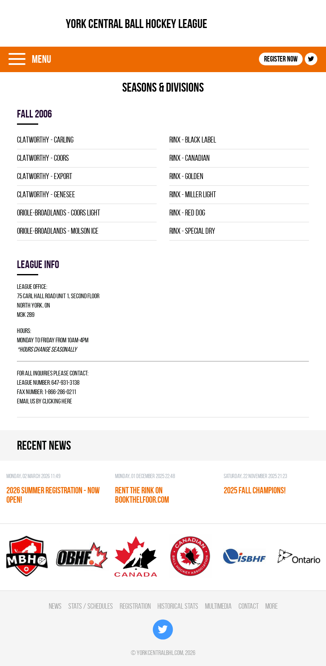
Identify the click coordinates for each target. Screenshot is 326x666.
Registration (135, 606)
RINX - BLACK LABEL (192, 139)
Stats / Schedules (90, 606)
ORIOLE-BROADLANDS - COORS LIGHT (58, 212)
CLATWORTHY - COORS (43, 158)
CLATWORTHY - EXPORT (44, 176)
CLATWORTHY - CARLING (45, 139)
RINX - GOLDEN (186, 176)
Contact (249, 606)
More (271, 606)
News (55, 606)
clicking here (57, 401)
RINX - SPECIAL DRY (192, 231)
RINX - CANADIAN (189, 158)
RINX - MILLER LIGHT (192, 194)
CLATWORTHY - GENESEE (46, 194)
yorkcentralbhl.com (160, 652)
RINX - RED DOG (187, 212)
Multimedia (218, 606)
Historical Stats (177, 606)
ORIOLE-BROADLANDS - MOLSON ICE (57, 231)
